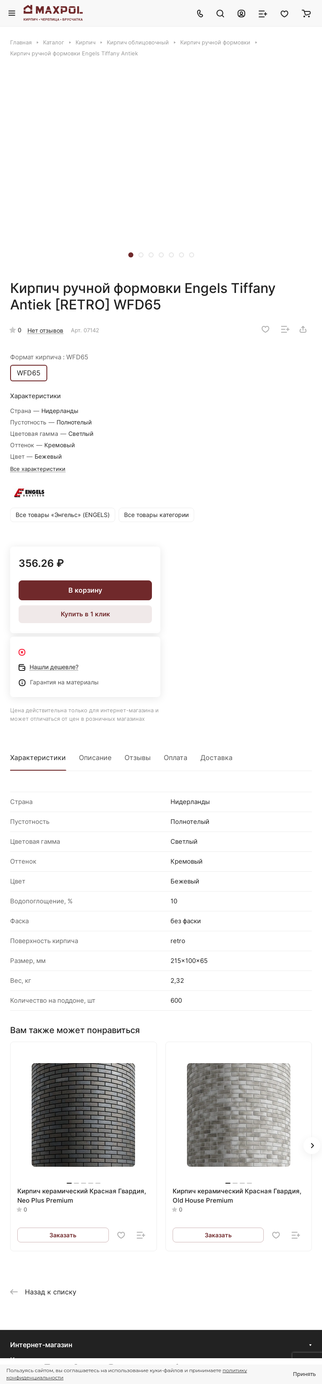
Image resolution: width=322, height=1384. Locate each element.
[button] (130, 254)
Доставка (216, 757)
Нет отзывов (45, 330)
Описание (95, 757)
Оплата (175, 757)
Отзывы (137, 757)
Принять (304, 1374)
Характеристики (38, 757)
